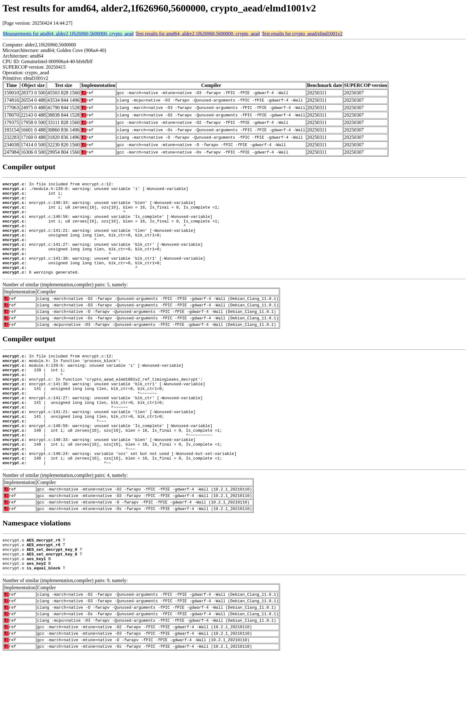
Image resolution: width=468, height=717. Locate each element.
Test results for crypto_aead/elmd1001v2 (302, 33)
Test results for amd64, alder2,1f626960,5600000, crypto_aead (197, 33)
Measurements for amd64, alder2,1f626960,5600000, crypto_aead (68, 33)
